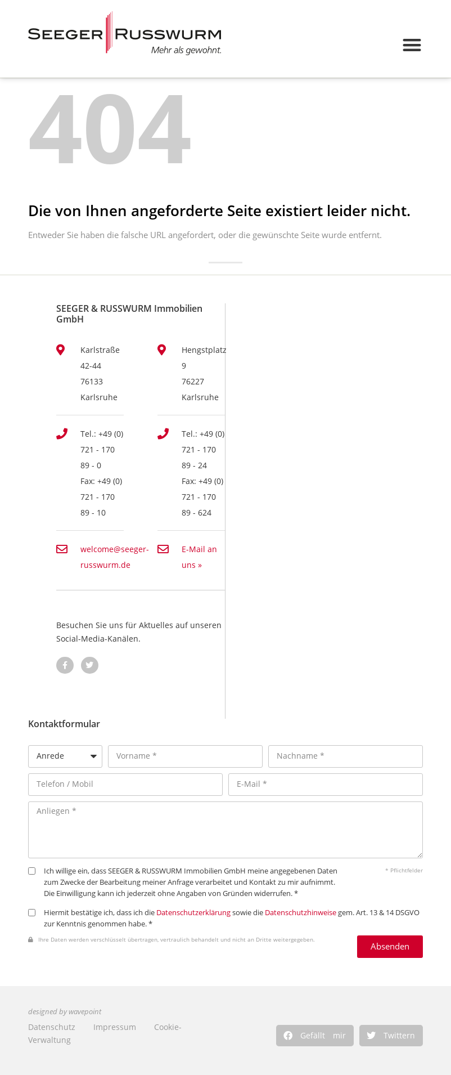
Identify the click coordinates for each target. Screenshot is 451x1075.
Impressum (114, 1027)
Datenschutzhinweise (300, 912)
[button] (315, 1035)
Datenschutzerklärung (193, 912)
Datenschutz (51, 1027)
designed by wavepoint (64, 1011)
